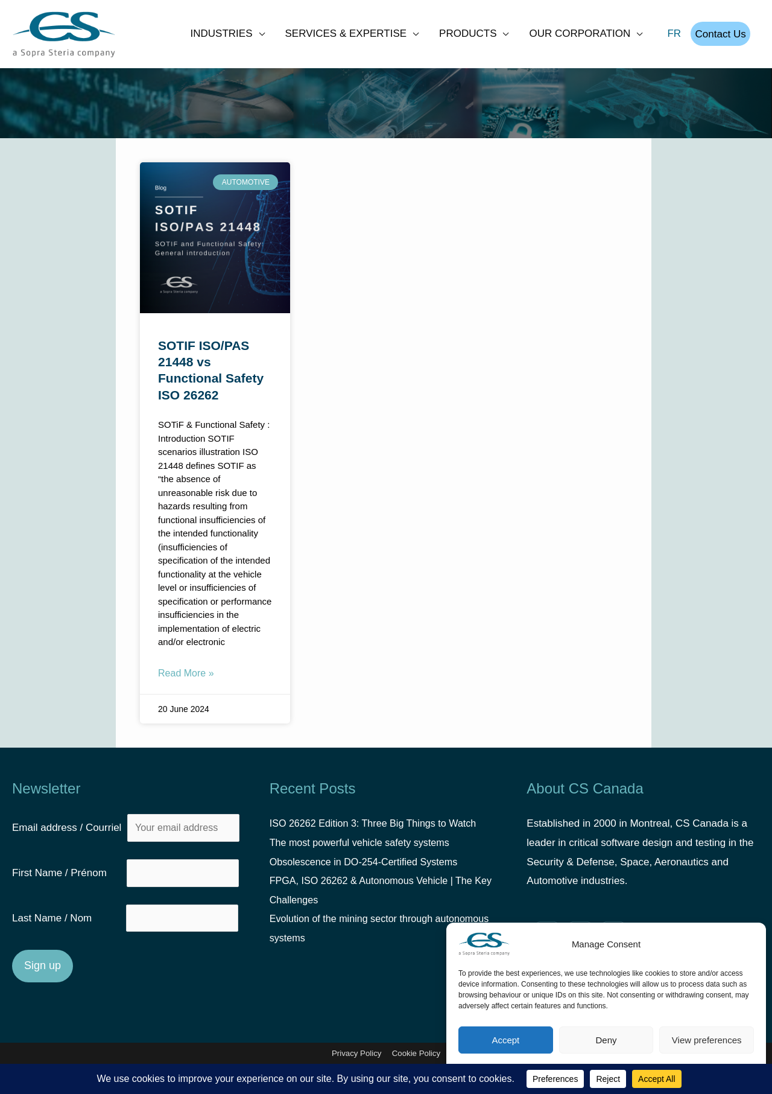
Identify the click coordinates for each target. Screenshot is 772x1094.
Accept (505, 1040)
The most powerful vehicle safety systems (365, 852)
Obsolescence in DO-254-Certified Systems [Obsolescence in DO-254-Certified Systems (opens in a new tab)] (369, 871)
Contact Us (718, 39)
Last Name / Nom (67, 931)
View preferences (707, 1040)
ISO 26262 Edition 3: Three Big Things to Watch (379, 833)
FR (670, 38)
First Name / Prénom (68, 885)
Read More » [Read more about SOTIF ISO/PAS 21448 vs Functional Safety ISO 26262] (186, 683)
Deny (605, 1040)
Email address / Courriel (126, 838)
